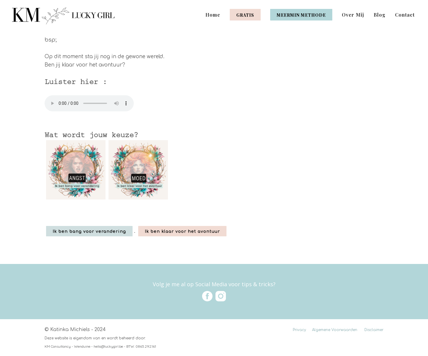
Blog (379, 15)
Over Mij (353, 15)
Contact (405, 15)
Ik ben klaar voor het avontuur (182, 231)
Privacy (299, 330)
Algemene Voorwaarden (334, 330)
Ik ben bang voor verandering (89, 231)
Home (212, 15)
